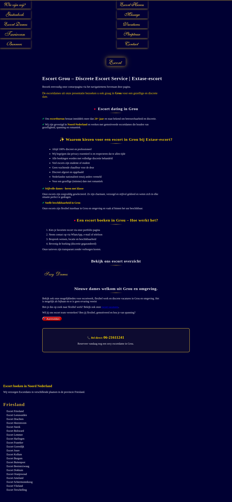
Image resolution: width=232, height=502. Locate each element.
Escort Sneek (13, 426)
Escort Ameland (15, 478)
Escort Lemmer (15, 434)
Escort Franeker (15, 442)
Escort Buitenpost (16, 462)
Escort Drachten (15, 419)
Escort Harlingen (15, 438)
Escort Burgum (14, 458)
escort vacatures (110, 307)
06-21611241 (113, 337)
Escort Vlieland (15, 485)
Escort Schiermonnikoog (20, 482)
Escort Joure (13, 450)
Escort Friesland (15, 411)
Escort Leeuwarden (17, 415)
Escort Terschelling (17, 489)
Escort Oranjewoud (17, 474)
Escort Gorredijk (15, 446)
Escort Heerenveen (16, 423)
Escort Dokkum (15, 470)
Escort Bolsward (15, 430)
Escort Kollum (14, 454)
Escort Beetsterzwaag (18, 466)
